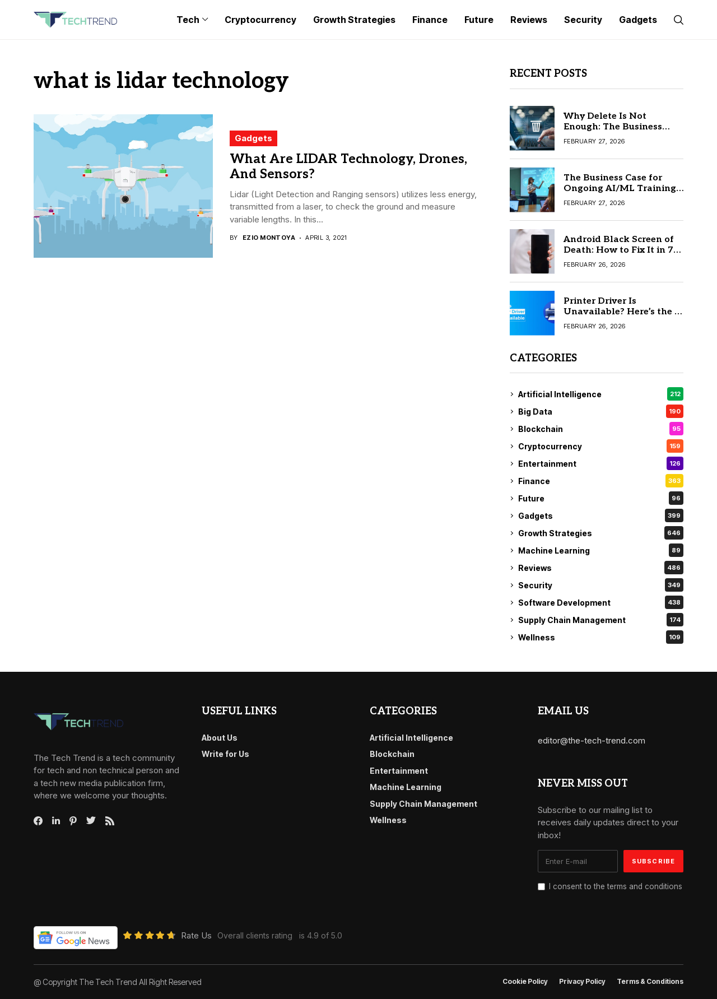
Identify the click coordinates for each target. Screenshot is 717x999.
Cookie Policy (525, 982)
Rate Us (196, 935)
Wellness (600, 637)
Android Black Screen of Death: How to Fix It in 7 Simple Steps (619, 250)
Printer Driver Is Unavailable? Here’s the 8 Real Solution (622, 312)
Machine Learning (600, 550)
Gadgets (253, 138)
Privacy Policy (582, 982)
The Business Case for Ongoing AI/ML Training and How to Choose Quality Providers (620, 194)
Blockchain (600, 428)
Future (600, 498)
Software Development (600, 602)
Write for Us (225, 754)
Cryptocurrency (600, 446)
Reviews (600, 567)
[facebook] (38, 820)
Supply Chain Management (600, 619)
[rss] (109, 820)
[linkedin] (56, 821)
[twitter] (91, 821)
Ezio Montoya (269, 237)
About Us (220, 737)
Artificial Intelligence (600, 394)
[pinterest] (73, 820)
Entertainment (600, 463)
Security (600, 585)
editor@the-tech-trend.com (591, 740)
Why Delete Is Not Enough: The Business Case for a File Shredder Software (618, 132)
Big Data (600, 411)
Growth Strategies (600, 533)
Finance (600, 480)
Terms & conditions (650, 982)
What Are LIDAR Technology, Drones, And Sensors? (348, 167)
